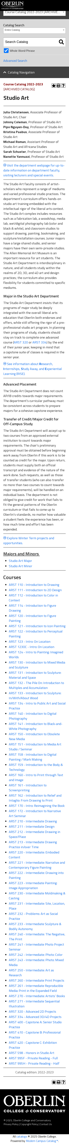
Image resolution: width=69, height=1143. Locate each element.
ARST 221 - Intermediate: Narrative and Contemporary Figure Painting (37, 865)
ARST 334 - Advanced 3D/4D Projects (35, 1016)
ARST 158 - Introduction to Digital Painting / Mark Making (32, 757)
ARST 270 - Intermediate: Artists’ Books (37, 995)
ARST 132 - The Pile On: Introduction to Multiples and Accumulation (36, 685)
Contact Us (46, 1124)
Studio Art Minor (20, 566)
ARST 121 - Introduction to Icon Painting (37, 626)
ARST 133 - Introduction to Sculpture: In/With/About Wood (35, 695)
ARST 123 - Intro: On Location (29, 641)
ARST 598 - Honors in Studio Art (31, 1052)
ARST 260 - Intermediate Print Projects (36, 980)
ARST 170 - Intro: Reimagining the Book (37, 805)
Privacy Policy (11, 1124)
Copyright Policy (29, 1124)
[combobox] (34, 12)
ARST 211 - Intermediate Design (31, 826)
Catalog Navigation (21, 72)
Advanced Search (15, 60)
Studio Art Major (20, 560)
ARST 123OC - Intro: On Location (31, 646)
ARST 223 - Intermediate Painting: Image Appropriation (33, 885)
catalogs (21, 1136)
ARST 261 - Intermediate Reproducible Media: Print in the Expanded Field (36, 988)
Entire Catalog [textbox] (12, 30)
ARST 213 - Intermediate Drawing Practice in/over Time (33, 844)
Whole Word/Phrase (22, 50)
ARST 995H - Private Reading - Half (34, 1063)
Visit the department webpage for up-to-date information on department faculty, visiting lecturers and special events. (34, 170)
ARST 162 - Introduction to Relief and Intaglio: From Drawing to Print (35, 798)
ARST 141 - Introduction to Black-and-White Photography (35, 726)
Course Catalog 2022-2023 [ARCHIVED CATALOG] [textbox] (35, 12)
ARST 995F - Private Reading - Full (33, 1058)
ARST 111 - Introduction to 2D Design (35, 589)
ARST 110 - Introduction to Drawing (34, 584)
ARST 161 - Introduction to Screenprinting (28, 788)
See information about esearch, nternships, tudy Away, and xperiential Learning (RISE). (32, 368)
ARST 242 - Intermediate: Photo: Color (36, 954)
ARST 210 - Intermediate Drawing (33, 821)
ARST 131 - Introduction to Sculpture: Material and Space (35, 675)
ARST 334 (39, 342)
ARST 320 (21, 342)
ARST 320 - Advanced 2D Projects (32, 1011)
